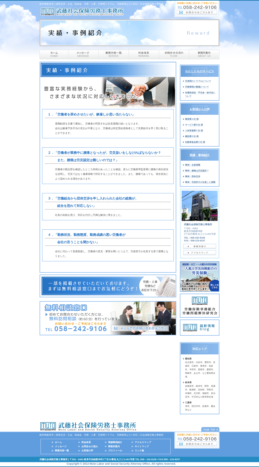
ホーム (54, 54)
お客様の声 (87, 450)
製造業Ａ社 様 (192, 119)
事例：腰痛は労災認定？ (197, 170)
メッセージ (83, 54)
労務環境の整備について (197, 87)
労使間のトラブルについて (198, 81)
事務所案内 (204, 54)
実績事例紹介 (115, 442)
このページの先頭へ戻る (210, 429)
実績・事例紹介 (200, 155)
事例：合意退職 (192, 165)
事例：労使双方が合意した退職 (200, 182)
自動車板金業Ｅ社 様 (195, 142)
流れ (174, 54)
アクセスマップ (143, 442)
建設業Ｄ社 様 (192, 136)
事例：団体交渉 (192, 176)
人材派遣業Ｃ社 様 (194, 130)
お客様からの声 (200, 109)
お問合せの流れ (89, 446)
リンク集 (139, 450)
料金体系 (144, 54)
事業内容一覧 (62, 450)
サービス (114, 54)
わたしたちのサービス (199, 71)
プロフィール (115, 450)
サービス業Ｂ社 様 (194, 125)
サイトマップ (142, 446)
